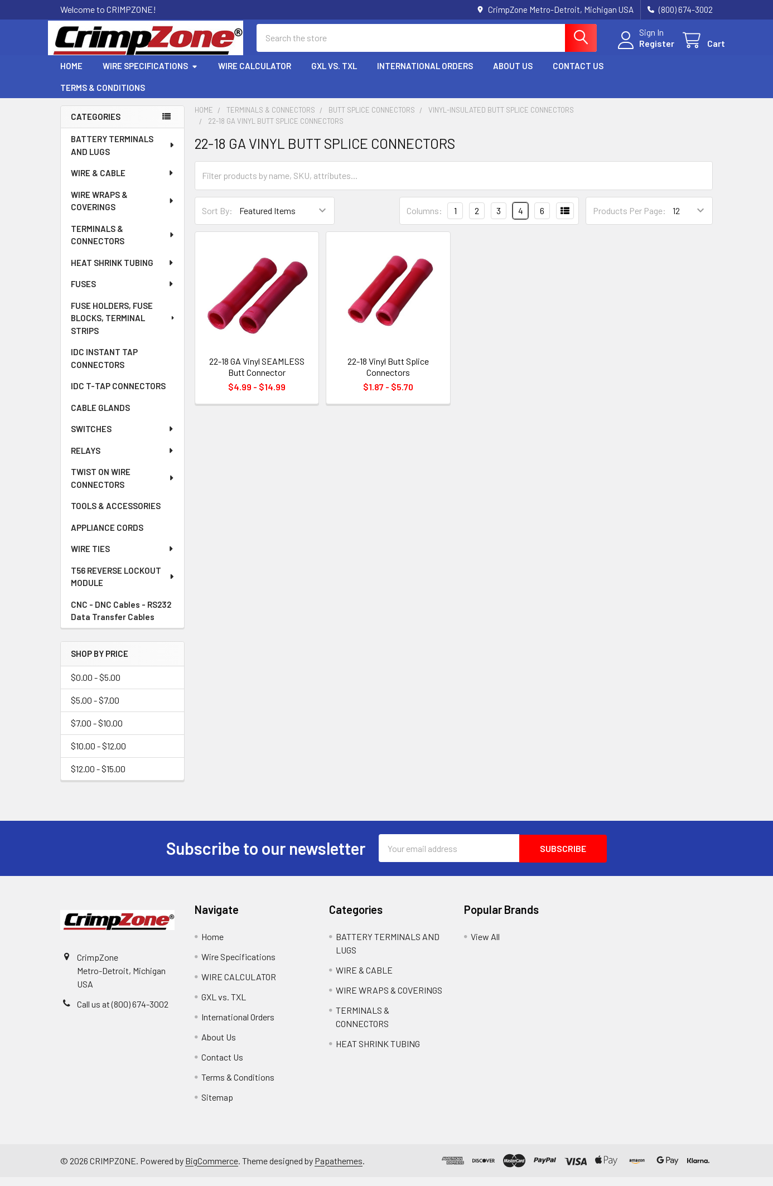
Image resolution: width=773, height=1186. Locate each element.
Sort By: (217, 220)
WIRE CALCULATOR (254, 75)
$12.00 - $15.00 (98, 778)
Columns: (424, 219)
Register (644, 49)
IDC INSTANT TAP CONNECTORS (104, 367)
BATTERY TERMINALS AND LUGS (123, 154)
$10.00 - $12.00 (98, 755)
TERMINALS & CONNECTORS (123, 244)
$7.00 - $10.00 (97, 732)
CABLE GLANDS (100, 417)
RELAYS (123, 459)
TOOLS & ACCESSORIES (116, 515)
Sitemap (217, 1106)
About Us (513, 75)
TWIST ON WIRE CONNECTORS (123, 487)
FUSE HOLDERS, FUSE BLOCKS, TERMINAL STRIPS (123, 327)
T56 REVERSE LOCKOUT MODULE (123, 585)
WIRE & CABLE (123, 182)
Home (71, 75)
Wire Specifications (150, 75)
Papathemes (339, 1169)
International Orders (425, 75)
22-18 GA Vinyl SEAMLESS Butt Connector (257, 375)
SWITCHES (123, 438)
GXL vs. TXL (334, 75)
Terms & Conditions (102, 96)
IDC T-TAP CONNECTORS (118, 395)
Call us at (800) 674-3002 (122, 1013)
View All (485, 945)
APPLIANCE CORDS (107, 536)
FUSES (123, 293)
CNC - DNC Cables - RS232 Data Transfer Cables (121, 619)
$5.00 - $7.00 (95, 709)
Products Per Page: (629, 220)
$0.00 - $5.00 (95, 686)
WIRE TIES (123, 558)
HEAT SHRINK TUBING (123, 272)
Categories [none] (95, 126)
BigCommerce (211, 1169)
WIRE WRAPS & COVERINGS (123, 210)
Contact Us (578, 75)
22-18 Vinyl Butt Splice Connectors (388, 375)
